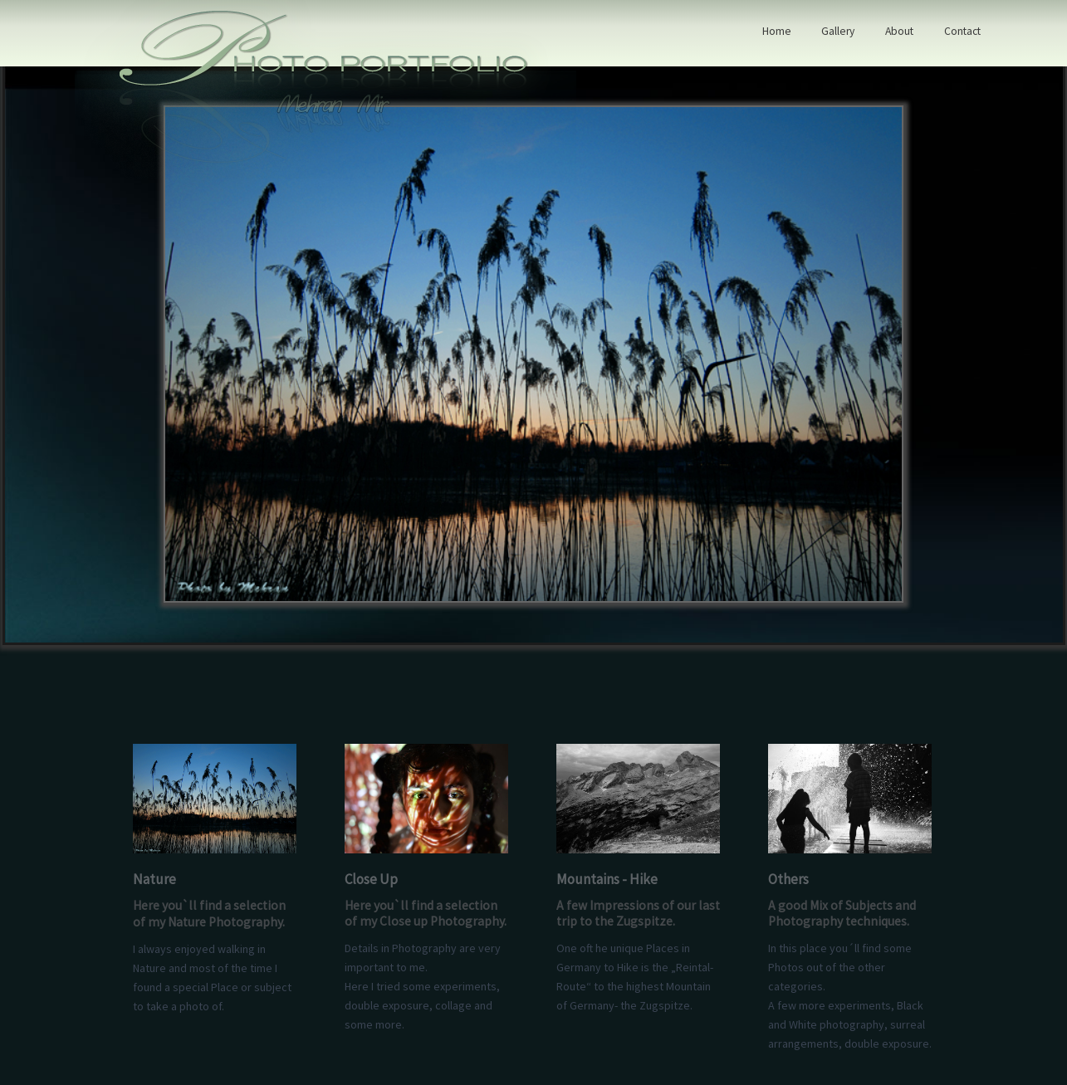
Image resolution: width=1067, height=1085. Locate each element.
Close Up (371, 879)
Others (788, 879)
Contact (962, 31)
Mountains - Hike (607, 879)
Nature (154, 879)
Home (776, 31)
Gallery (837, 31)
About (899, 31)
